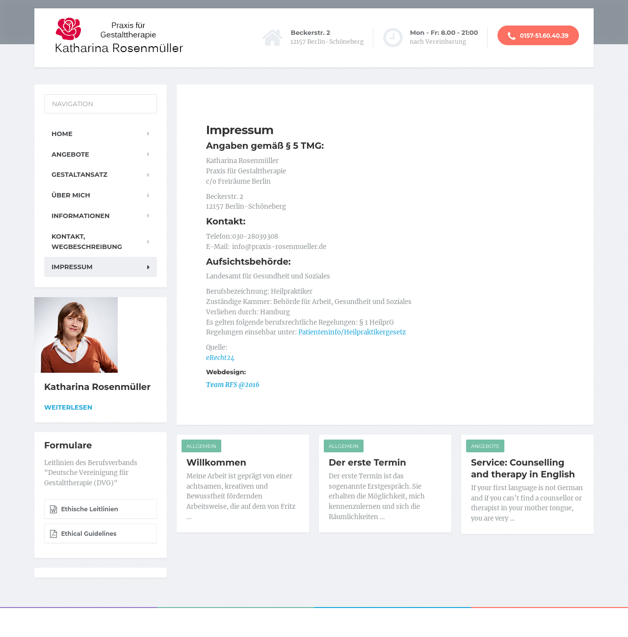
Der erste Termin (367, 462)
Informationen (80, 216)
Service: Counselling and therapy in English (523, 468)
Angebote (485, 446)
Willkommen (216, 462)
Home (62, 134)
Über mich (71, 195)
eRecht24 (220, 358)
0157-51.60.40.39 (538, 36)
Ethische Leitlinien (84, 509)
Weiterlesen (68, 407)
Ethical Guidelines (83, 534)
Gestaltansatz (79, 174)
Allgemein (201, 446)
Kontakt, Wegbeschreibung (87, 241)
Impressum (72, 267)
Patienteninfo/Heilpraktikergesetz (352, 332)
